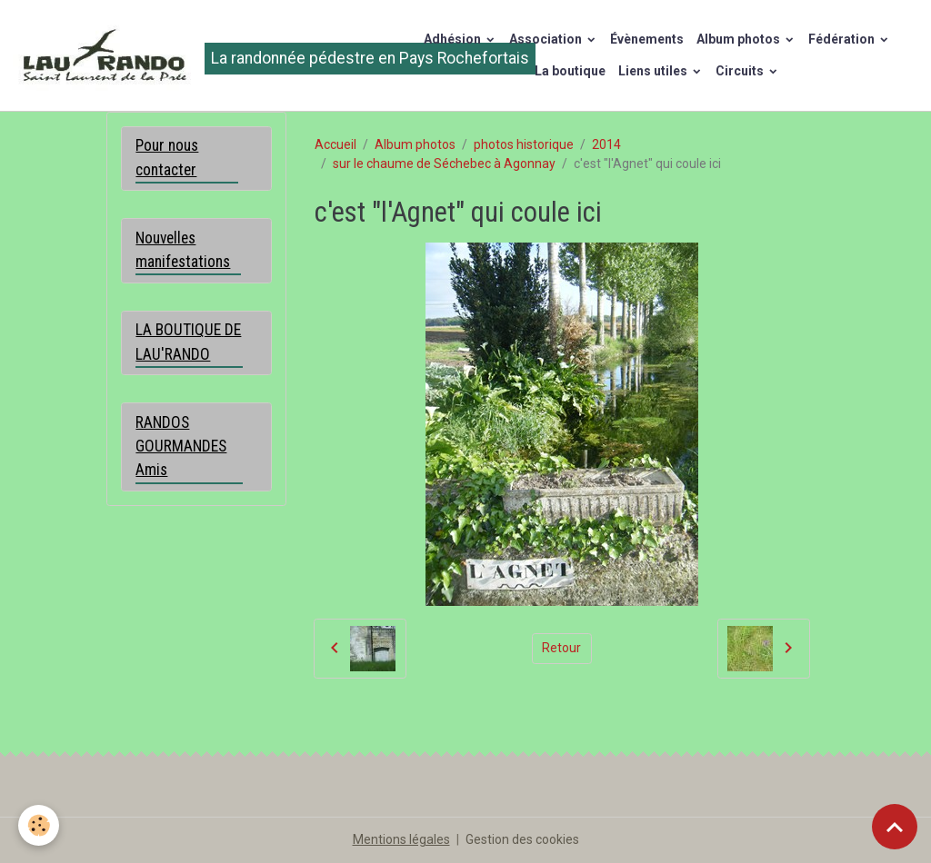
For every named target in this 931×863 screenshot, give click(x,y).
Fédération (842, 39)
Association (547, 39)
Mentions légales (401, 839)
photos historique (524, 144)
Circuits (741, 71)
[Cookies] (38, 825)
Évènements (647, 39)
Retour (561, 647)
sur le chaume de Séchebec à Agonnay (444, 163)
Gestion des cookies (522, 839)
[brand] (198, 55)
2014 (606, 144)
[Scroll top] (894, 826)
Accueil (335, 144)
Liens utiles (654, 71)
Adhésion (454, 39)
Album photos (739, 39)
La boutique (570, 71)
